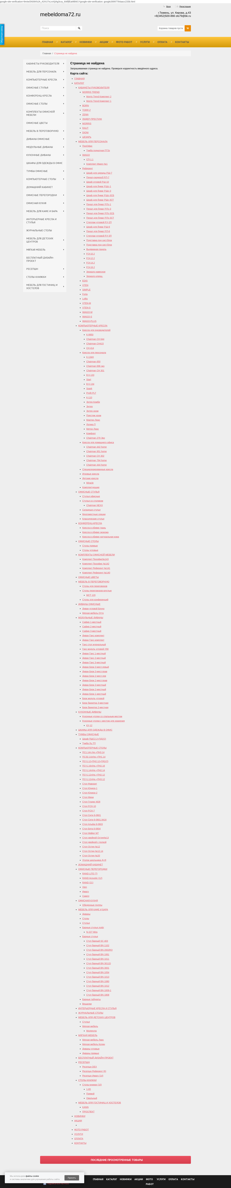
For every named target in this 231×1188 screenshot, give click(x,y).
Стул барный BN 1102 (97, 945)
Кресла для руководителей (96, 330)
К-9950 (89, 334)
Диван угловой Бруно (93, 608)
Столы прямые (90, 545)
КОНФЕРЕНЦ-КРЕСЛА (39, 95)
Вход (168, 6)
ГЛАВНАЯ (47, 42)
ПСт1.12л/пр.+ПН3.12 (93, 779)
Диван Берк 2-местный (94, 689)
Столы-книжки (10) (92, 1084)
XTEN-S (86, 307)
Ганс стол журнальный (94, 644)
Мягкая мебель (90, 1026)
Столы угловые (90, 550)
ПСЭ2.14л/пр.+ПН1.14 (93, 757)
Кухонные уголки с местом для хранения (103, 721)
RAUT (85, 128)
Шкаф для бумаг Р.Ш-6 (98, 227)
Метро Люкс (92, 429)
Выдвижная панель (96, 249)
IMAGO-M (87, 312)
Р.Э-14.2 (90, 262)
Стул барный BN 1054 (97, 972)
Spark (89, 388)
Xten (84, 887)
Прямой (90, 1093)
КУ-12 (89, 725)
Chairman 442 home (96, 447)
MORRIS (86, 123)
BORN (85, 105)
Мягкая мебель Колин (93, 1044)
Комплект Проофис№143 (95, 559)
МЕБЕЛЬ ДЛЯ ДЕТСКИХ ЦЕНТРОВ (39, 240)
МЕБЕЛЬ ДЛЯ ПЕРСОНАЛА (41, 71)
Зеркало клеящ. (94, 276)
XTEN (85, 285)
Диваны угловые (90, 1048)
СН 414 (90, 348)
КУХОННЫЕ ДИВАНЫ (38, 155)
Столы (85, 918)
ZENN (85, 114)
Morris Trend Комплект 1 (98, 101)
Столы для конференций (95, 599)
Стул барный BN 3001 (97, 968)
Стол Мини (88, 797)
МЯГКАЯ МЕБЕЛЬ (35, 249)
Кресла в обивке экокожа (95, 532)
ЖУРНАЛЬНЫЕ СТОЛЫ (39, 230)
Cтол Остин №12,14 (92, 851)
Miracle (90, 483)
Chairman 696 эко (95, 366)
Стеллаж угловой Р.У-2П (99, 222)
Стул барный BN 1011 (97, 959)
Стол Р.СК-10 (89, 806)
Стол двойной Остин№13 (95, 837)
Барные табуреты (91, 999)
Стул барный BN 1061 (97, 954)
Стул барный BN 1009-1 (98, 990)
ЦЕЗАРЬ (86, 137)
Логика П (91, 424)
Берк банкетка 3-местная (95, 703)
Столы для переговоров (94, 586)
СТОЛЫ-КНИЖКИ (36, 276)
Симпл (85, 896)
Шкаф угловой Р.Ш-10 (97, 182)
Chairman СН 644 (95, 339)
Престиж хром (93, 415)
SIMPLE (86, 289)
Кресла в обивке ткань (94, 527)
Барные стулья (90, 936)
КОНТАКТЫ (182, 42)
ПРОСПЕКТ (88, 1111)
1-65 (88, 1089)
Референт (87, 168)
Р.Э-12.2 (90, 258)
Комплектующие (90, 487)
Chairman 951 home (96, 451)
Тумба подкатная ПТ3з (98, 150)
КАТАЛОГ (66, 42)
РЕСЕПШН (32, 268)
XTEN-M (86, 303)
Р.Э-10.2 (90, 253)
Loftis (85, 298)
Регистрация (185, 6)
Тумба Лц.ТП (89, 743)
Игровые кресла (90, 474)
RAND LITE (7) (89, 873)
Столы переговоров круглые (97, 590)
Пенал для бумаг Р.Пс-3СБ (100, 213)
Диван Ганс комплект (93, 635)
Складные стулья (91, 510)
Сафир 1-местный (91, 622)
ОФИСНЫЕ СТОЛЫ (36, 103)
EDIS (85, 280)
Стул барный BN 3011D (98, 963)
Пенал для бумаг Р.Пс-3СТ (100, 218)
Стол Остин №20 (91, 855)
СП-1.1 (89, 159)
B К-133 (90, 375)
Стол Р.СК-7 (88, 810)
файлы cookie (32, 1176)
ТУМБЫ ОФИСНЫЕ (37, 171)
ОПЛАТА (162, 42)
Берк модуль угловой (93, 698)
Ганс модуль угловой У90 (95, 649)
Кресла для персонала (94, 352)
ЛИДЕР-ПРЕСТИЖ (92, 119)
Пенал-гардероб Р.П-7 (97, 177)
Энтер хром (92, 411)
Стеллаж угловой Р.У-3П (99, 236)
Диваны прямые (90, 1053)
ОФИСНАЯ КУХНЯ (36, 203)
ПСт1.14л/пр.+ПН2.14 (93, 770)
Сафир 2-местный (91, 626)
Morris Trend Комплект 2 (98, 96)
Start (88, 379)
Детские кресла (90, 478)
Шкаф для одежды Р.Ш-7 (99, 173)
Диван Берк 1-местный (94, 694)
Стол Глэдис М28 (91, 801)
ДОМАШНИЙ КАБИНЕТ (39, 187)
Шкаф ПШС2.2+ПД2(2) (94, 739)
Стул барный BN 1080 (97, 981)
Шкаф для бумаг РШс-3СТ (100, 200)
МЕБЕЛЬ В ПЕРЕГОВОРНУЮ (42, 130)
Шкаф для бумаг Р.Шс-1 (98, 186)
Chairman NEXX (94, 505)
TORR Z (86, 110)
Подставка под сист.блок (99, 240)
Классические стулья (93, 518)
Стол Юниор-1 (89, 788)
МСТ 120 (90, 595)
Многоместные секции (94, 514)
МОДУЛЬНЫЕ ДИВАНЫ (39, 147)
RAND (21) (87, 882)
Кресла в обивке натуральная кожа (100, 536)
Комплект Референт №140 (96, 572)
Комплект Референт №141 (96, 568)
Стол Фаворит (89, 783)
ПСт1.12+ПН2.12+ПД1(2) (95, 761)
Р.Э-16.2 (90, 267)
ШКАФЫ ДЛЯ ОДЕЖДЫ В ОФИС (44, 163)
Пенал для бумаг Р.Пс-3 (98, 209)
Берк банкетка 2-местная (95, 707)
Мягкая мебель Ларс (93, 1039)
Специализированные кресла (97, 469)
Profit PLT (91, 393)
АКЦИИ (104, 42)
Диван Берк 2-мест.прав (94, 680)
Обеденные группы (92, 905)
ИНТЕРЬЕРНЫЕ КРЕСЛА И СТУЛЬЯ (41, 221)
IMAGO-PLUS (89, 321)
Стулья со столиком (92, 501)
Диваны (86, 914)
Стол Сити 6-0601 (91, 815)
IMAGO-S (87, 316)
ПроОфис (87, 146)
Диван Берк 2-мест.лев (94, 676)
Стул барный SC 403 (97, 941)
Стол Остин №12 (91, 846)
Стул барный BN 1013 (97, 977)
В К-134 (90, 384)
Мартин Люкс (93, 420)
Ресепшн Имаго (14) (92, 1075)
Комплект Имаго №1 (96, 164)
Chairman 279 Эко (95, 438)
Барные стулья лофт (93, 927)
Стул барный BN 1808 (97, 995)
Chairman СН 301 (95, 370)
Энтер (89, 406)
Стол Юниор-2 (89, 792)
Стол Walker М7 (90, 833)
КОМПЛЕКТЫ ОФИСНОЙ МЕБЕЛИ (40, 113)
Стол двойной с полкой (94, 842)
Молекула (91, 1031)
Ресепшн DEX (89, 1066)
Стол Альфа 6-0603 (92, 824)
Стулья (86, 923)
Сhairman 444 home (96, 465)
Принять (72, 1178)
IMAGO (86, 155)
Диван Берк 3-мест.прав (94, 671)
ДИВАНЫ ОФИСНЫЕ (38, 139)
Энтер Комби (93, 402)
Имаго (85, 891)
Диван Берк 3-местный (94, 685)
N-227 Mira (91, 932)
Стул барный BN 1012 (97, 986)
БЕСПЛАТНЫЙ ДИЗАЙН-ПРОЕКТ (40, 259)
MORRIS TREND (91, 92)
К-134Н (90, 357)
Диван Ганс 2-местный (94, 658)
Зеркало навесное (95, 271)
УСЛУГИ (145, 42)
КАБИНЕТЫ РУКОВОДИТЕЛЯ (42, 63)
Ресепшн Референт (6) (94, 1071)
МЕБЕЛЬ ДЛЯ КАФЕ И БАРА (41, 211)
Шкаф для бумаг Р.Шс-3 (98, 191)
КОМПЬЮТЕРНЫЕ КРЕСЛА (41, 79)
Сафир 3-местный (91, 631)
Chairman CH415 (95, 343)
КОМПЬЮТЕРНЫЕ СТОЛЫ (41, 179)
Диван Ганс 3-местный (94, 662)
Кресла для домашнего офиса (98, 442)
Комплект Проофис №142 (95, 563)
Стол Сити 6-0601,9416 (94, 819)
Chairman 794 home (96, 460)
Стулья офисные (91, 496)
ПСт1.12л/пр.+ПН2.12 (93, 774)
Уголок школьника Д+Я (94, 860)
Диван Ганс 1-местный (94, 653)
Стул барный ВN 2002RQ (99, 950)
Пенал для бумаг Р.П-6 (98, 231)
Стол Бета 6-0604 (91, 828)
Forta (85, 294)
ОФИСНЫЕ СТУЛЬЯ (37, 87)
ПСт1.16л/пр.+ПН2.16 (93, 766)
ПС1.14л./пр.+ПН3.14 (93, 752)
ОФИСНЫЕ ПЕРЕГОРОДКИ (41, 195)
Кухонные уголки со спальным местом (102, 716)
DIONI (85, 132)
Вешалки (87, 1004)
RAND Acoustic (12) (92, 878)
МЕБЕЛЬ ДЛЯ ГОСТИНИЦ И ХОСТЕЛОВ (41, 286)
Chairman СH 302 (95, 456)
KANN (85, 1107)
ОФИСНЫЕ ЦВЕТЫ (36, 122)
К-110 (89, 397)
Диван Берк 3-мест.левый (95, 667)
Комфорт (91, 433)
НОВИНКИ (86, 42)
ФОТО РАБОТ (124, 42)
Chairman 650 (93, 361)
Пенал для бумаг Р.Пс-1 (98, 204)
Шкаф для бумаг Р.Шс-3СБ (100, 195)
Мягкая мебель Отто (93, 613)
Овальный (91, 1098)
